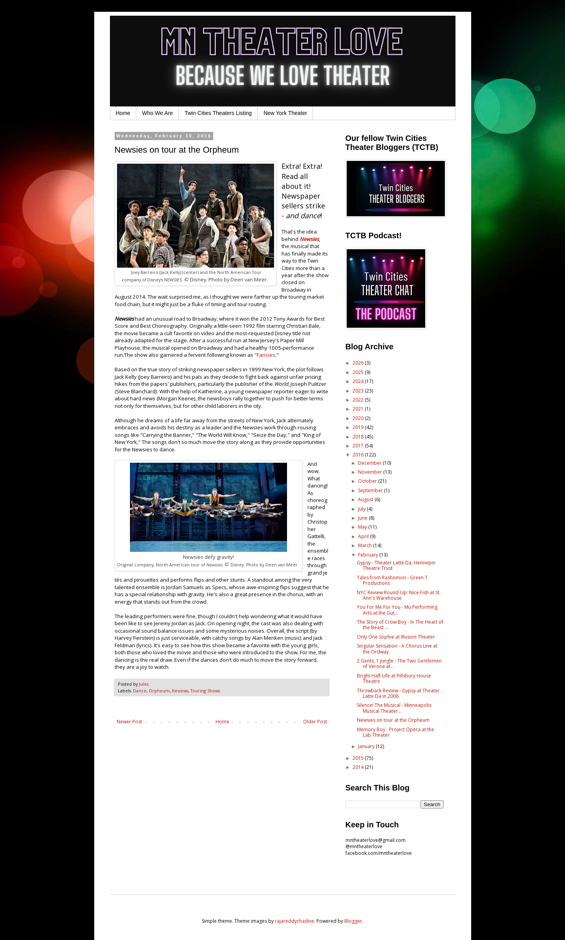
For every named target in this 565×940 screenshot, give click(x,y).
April (364, 536)
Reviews (180, 691)
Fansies (266, 354)
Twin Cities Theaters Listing (218, 113)
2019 (359, 427)
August (366, 499)
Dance (139, 691)
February (368, 554)
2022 (359, 399)
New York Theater (285, 113)
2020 (359, 418)
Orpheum (159, 691)
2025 (359, 372)
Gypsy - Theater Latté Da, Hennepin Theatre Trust (396, 565)
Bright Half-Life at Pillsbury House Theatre (394, 678)
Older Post (315, 721)
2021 (359, 408)
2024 (359, 381)
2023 (359, 390)
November (370, 472)
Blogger (353, 921)
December (370, 463)
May (363, 527)
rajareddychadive (294, 921)
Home (123, 113)
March (365, 545)
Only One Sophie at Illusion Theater (396, 636)
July (362, 509)
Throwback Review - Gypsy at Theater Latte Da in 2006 (398, 693)
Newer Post (129, 721)
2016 (359, 454)
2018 (359, 436)
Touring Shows (205, 691)
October (368, 481)
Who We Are (157, 113)
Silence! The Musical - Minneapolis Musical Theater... (394, 708)
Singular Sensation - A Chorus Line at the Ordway (397, 648)
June (363, 518)
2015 (359, 758)
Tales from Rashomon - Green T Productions (392, 580)
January (367, 746)
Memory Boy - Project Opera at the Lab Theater (395, 732)
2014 (359, 767)
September (371, 490)
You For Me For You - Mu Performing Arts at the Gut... (397, 610)
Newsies (309, 239)
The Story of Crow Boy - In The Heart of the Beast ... (400, 625)
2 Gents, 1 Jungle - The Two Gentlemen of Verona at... (399, 663)
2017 (359, 445)
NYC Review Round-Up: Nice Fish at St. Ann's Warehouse (399, 595)
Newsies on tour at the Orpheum (393, 720)
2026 (359, 363)
